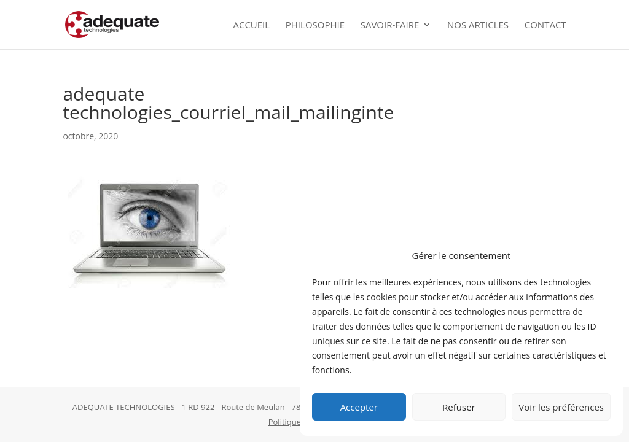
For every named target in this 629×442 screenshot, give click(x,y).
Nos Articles (478, 25)
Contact (545, 25)
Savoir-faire (390, 25)
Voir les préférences (561, 407)
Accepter (359, 407)
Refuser (458, 407)
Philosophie (315, 25)
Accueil (251, 25)
